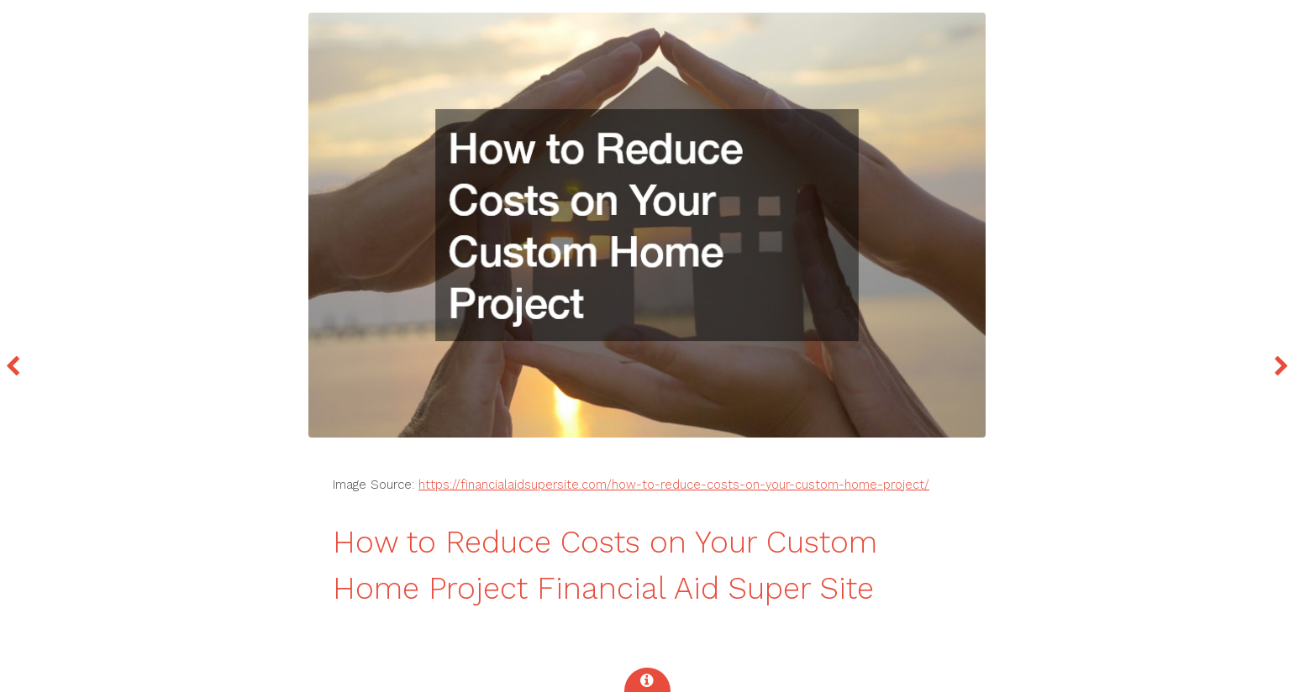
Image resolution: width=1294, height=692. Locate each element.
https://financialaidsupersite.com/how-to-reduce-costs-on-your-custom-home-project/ (673, 484)
